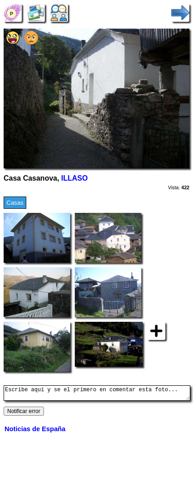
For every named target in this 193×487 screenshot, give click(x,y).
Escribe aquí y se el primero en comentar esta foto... (97, 394)
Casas (15, 202)
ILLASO (74, 178)
